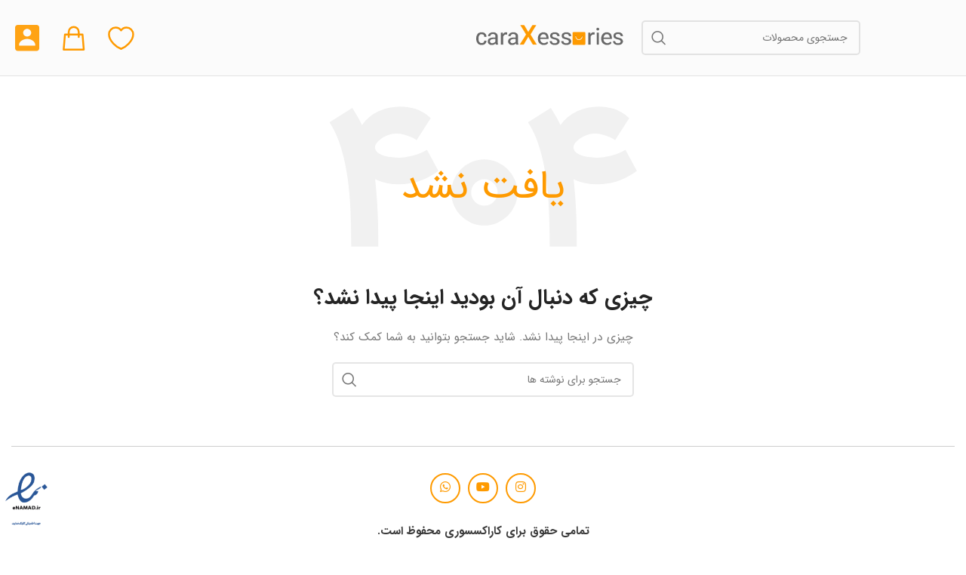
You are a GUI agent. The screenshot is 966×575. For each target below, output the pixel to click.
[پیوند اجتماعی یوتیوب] (483, 488)
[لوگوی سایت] (550, 37)
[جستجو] (750, 37)
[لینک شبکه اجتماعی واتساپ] (445, 488)
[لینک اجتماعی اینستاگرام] (521, 488)
